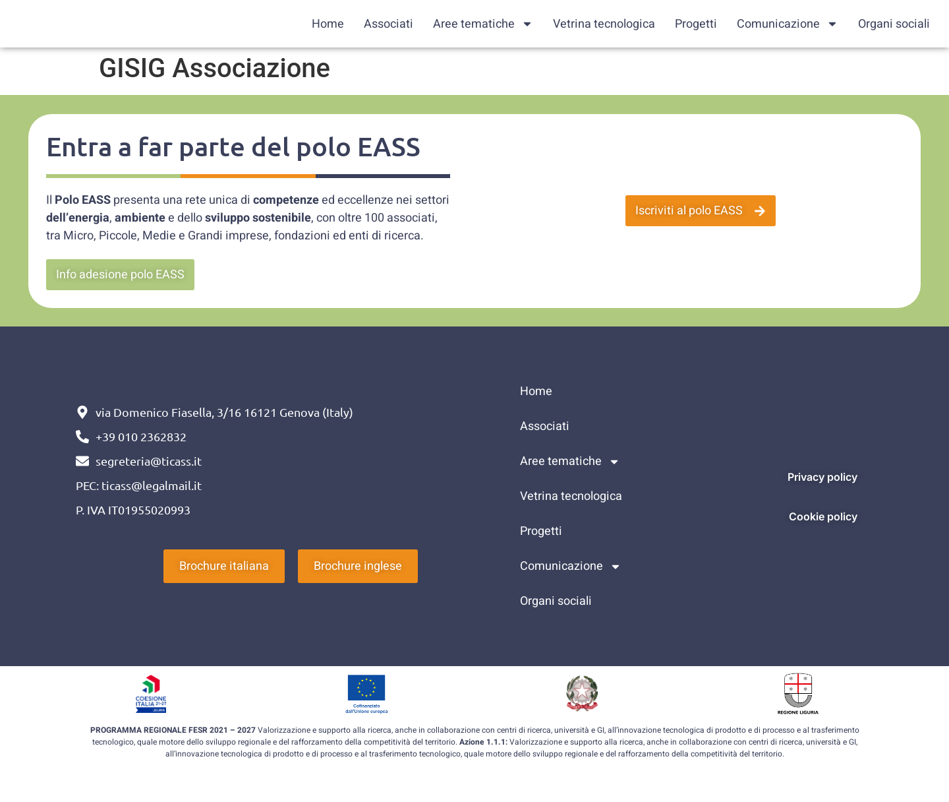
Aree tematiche (483, 24)
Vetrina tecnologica (604, 24)
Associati (388, 24)
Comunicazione (787, 24)
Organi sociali (894, 24)
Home (328, 24)
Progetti (696, 24)
